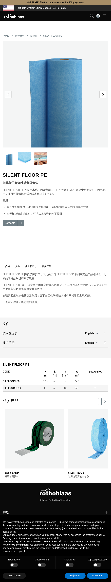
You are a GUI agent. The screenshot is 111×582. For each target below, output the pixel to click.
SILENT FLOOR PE (52, 35)
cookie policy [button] (9, 531)
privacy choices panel (14, 551)
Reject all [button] (75, 575)
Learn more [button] (14, 575)
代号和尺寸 (31, 266)
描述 (7, 266)
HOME (6, 35)
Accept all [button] (97, 575)
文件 (17, 266)
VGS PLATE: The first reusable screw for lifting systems (55, 2)
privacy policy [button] (13, 525)
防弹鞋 (33, 35)
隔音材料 (19, 35)
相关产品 (46, 266)
